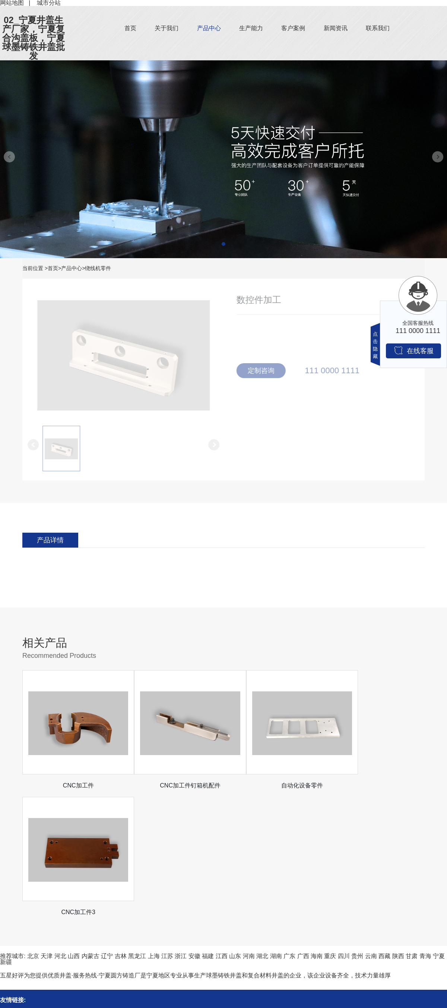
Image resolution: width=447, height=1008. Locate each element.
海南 (317, 829)
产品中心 (209, 28)
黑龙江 (137, 829)
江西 (222, 829)
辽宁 (107, 829)
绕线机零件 (98, 268)
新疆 (6, 835)
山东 (235, 829)
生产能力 (251, 28)
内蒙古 (90, 829)
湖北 (262, 829)
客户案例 (293, 28)
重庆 (330, 829)
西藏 (384, 829)
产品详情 (50, 540)
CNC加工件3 (374, 785)
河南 (249, 829)
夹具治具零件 (18, 960)
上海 (154, 829)
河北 (60, 829)
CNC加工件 (72, 785)
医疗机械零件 (18, 996)
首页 (130, 28)
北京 (33, 829)
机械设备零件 (18, 948)
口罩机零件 (15, 972)
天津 (47, 829)
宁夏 (439, 829)
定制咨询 (264, 370)
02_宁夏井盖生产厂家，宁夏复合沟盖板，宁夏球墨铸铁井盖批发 (33, 38)
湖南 (276, 829)
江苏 (167, 829)
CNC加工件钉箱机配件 (173, 785)
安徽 (194, 829)
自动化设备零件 (274, 785)
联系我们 (378, 28)
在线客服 (414, 350)
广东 (289, 829)
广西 (303, 829)
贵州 (357, 829)
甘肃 (412, 829)
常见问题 (103, 960)
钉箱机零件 (15, 936)
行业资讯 (103, 948)
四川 (344, 829)
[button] (223, 244)
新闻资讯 (336, 28)
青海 (425, 829)
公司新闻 (103, 936)
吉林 (121, 829)
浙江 (181, 829)
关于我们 (166, 28)
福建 (208, 829)
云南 (371, 829)
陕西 (398, 829)
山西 (74, 829)
